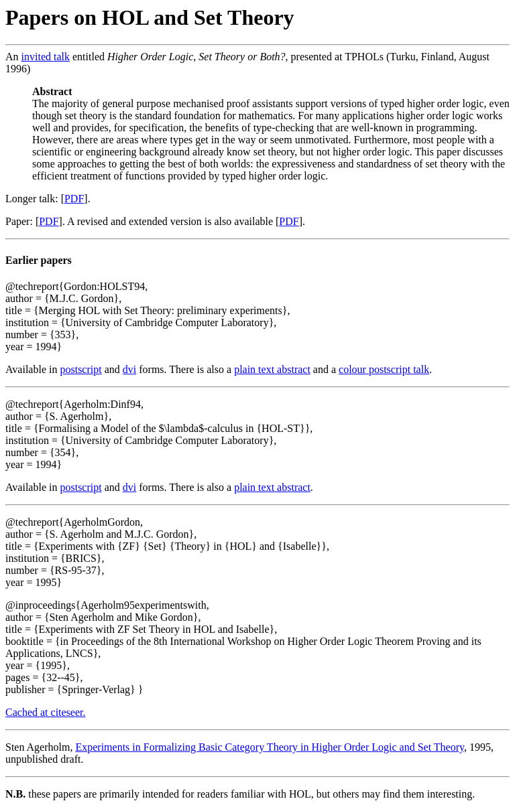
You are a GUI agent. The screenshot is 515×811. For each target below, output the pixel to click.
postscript (80, 369)
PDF (74, 198)
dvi (129, 369)
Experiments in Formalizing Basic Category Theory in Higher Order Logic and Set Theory (269, 747)
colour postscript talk (384, 369)
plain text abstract (272, 369)
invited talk (45, 56)
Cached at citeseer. (45, 712)
